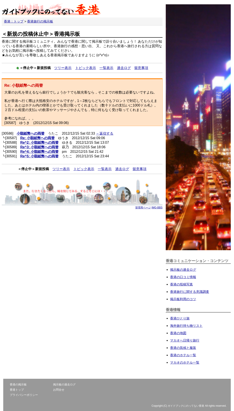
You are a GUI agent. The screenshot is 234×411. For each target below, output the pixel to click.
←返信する (104, 133)
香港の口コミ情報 (183, 277)
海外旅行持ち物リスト (186, 325)
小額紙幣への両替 (30, 133)
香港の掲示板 (18, 384)
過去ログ (124, 68)
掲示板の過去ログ (183, 269)
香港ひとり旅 (180, 318)
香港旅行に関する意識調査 (189, 291)
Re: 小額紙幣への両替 (37, 138)
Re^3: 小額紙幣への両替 (39, 147)
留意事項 (141, 68)
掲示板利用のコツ (183, 299)
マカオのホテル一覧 (184, 362)
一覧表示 (106, 68)
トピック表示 (85, 68)
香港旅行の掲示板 (40, 21)
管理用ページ (143, 207)
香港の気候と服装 (183, 348)
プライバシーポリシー (24, 394)
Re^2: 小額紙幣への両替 (39, 142)
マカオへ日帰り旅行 (184, 340)
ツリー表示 (63, 68)
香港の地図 (178, 333)
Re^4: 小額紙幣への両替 (39, 151)
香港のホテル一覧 (183, 355)
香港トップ (17, 389)
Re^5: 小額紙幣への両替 (39, 156)
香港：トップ (13, 21)
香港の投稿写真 (181, 284)
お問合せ (58, 389)
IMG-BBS (156, 207)
